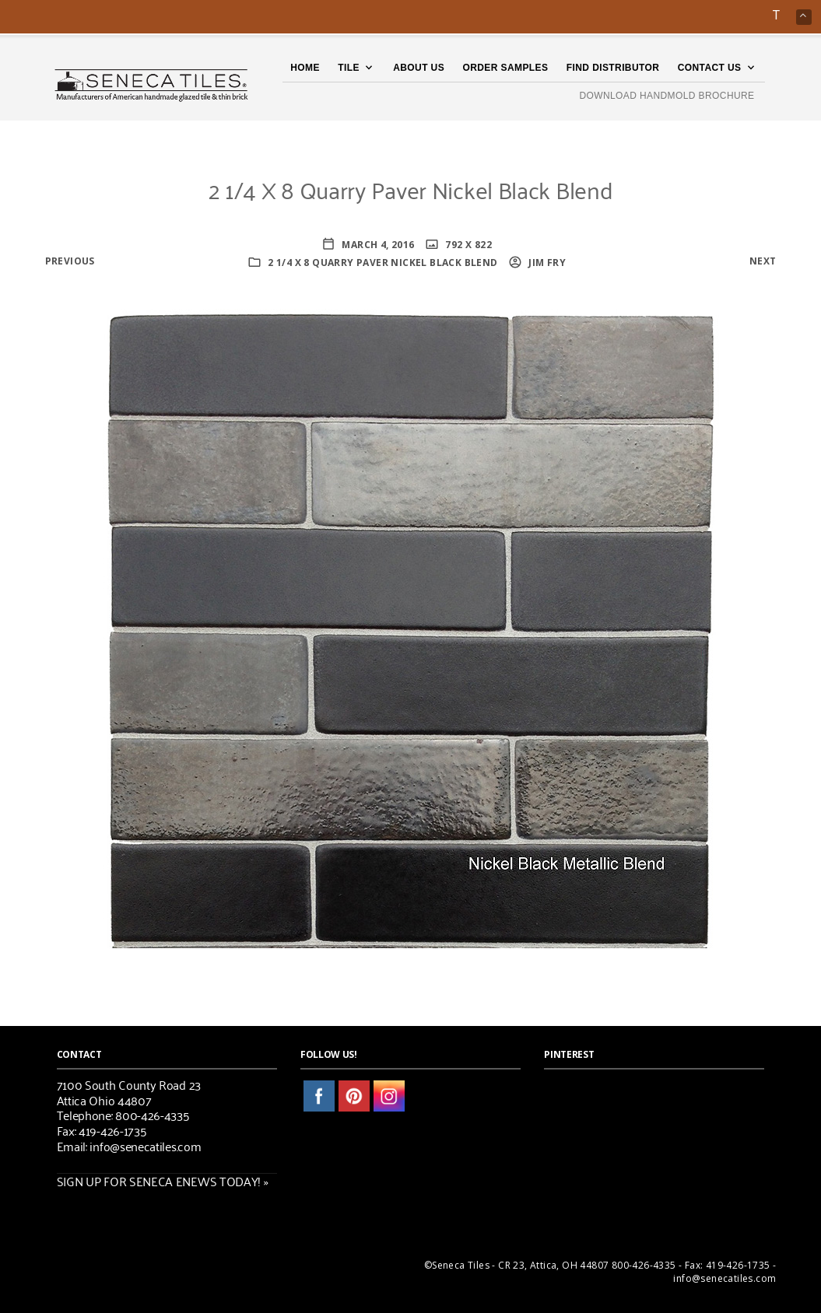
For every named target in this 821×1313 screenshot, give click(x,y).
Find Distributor (613, 67)
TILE (349, 67)
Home (305, 67)
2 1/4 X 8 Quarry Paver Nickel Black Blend (382, 262)
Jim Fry (546, 262)
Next (763, 261)
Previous (70, 261)
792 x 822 (467, 244)
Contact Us (710, 67)
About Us (418, 67)
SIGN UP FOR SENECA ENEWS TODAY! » (162, 1181)
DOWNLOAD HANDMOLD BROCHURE (666, 95)
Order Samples (506, 67)
